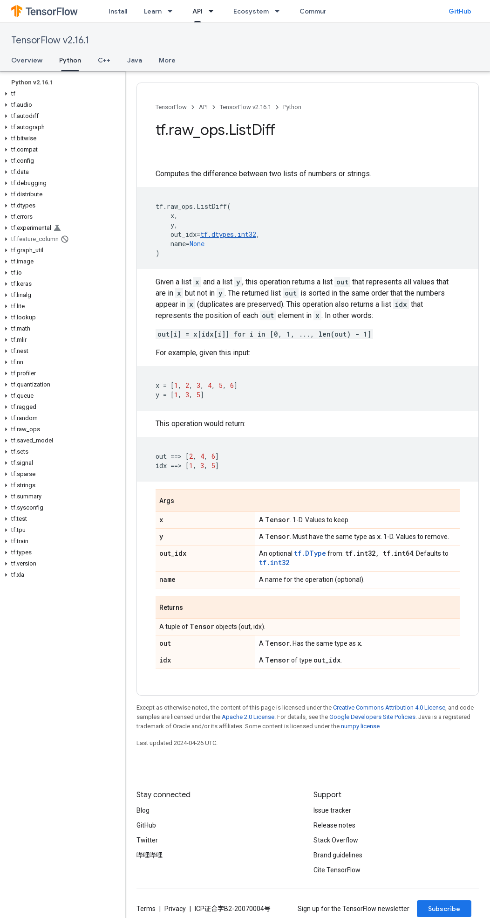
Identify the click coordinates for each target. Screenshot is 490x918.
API (203, 107)
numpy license (360, 726)
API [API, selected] (197, 11)
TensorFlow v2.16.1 (50, 40)
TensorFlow (171, 107)
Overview (26, 60)
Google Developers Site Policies (372, 716)
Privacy (175, 908)
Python (292, 107)
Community (317, 11)
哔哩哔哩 (149, 855)
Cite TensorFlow (337, 870)
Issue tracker (332, 810)
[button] (61, 93)
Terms (146, 908)
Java (134, 60)
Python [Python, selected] (70, 60)
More (167, 60)
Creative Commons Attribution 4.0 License (389, 707)
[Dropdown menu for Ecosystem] (280, 11)
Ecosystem (251, 11)
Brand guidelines (337, 855)
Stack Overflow (335, 840)
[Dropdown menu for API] (214, 11)
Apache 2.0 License (248, 716)
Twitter (147, 840)
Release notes (334, 825)
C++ (104, 60)
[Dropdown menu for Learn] (173, 11)
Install (118, 11)
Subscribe (444, 908)
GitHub (460, 11)
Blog (143, 810)
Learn (153, 11)
